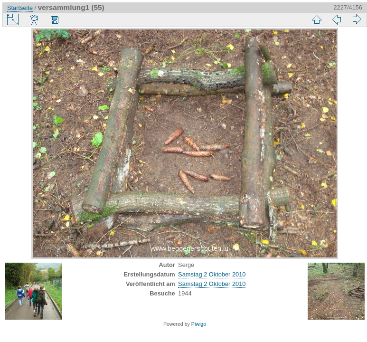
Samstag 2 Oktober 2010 (211, 274)
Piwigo (198, 324)
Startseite (20, 7)
